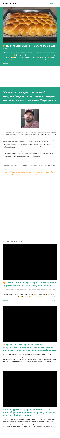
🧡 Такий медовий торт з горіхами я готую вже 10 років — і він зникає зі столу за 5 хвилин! (29, 284)
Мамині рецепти (9, 4)
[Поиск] (51, 3)
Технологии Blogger (30, 436)
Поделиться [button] (6, 63)
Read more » (54, 300)
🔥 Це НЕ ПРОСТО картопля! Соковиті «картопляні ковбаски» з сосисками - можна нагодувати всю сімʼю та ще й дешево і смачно (29, 347)
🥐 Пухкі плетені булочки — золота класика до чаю (29, 47)
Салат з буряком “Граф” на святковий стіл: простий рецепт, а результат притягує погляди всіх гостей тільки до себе (29, 412)
